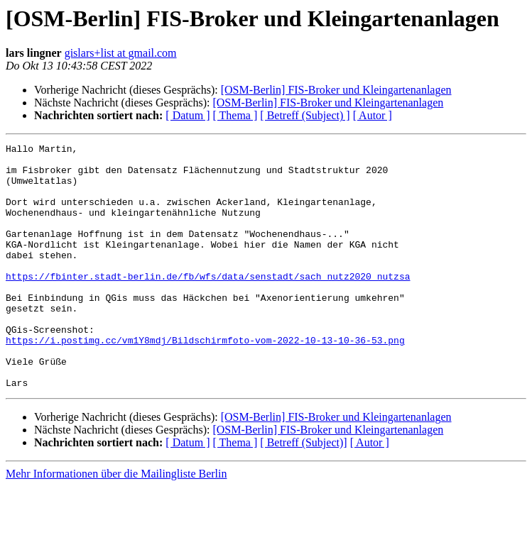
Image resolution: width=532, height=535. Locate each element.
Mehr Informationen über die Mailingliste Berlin (116, 523)
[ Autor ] (372, 115)
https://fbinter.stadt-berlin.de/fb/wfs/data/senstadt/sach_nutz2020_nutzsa (208, 303)
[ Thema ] (235, 115)
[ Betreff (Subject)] (303, 491)
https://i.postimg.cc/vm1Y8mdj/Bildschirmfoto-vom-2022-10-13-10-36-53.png (205, 380)
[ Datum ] (187, 115)
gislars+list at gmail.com (121, 53)
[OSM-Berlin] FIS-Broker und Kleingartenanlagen (336, 90)
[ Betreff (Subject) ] (304, 115)
